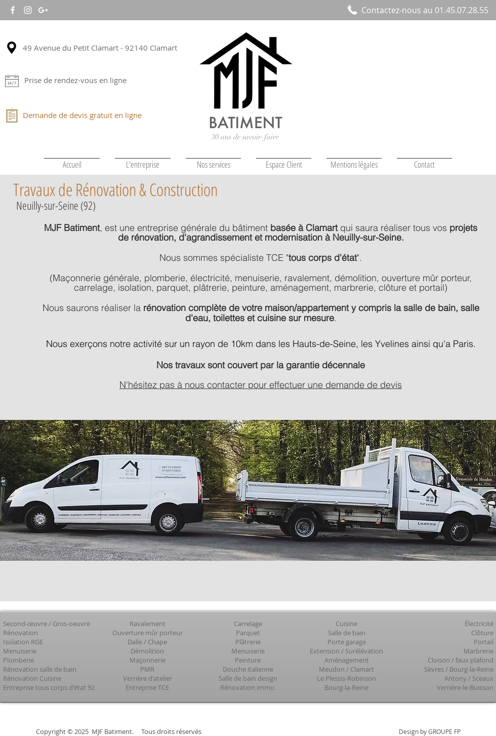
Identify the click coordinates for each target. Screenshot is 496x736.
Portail (483, 641)
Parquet (248, 632)
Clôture (482, 632)
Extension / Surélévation (346, 650)
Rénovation (20, 632)
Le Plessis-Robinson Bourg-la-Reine (346, 683)
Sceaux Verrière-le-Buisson (465, 683)
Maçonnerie (148, 660)
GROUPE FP (444, 731)
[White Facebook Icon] (13, 10)
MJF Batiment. (113, 731)
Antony (455, 678)
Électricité (479, 623)
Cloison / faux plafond (460, 660)
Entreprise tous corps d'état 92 (49, 687)
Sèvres (434, 669)
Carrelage (248, 623)
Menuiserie (19, 650)
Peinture (248, 660)
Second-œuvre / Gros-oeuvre (46, 623)
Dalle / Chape (147, 641)
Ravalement (148, 623)
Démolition (147, 650)
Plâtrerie (248, 641)
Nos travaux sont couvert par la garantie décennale (260, 365)
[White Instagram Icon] (28, 10)
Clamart (362, 669)
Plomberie (18, 660)
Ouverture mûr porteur (147, 632)
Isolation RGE (23, 641)
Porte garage (346, 641)
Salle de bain (346, 632)
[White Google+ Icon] (43, 10)
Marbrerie (478, 650)
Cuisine (346, 623)
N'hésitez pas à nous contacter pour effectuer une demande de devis (260, 385)
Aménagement (346, 660)
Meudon (332, 669)
